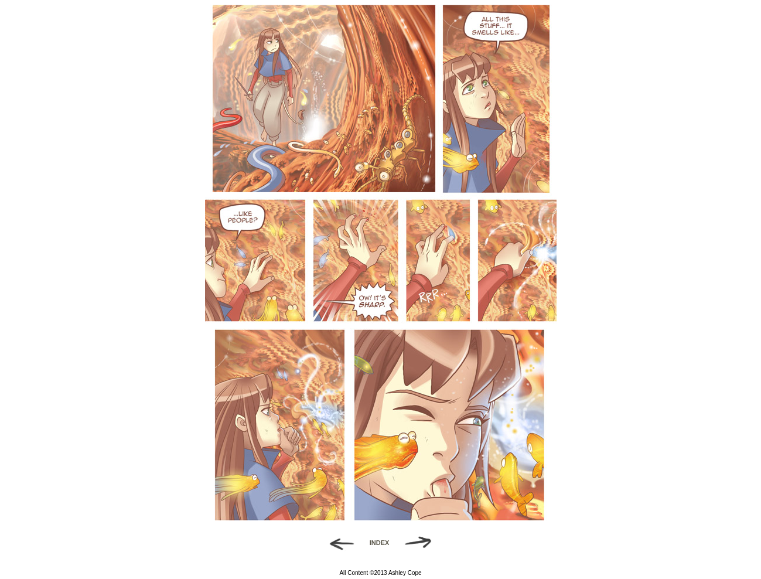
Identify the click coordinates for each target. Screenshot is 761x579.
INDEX (380, 542)
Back (337, 542)
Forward (422, 542)
